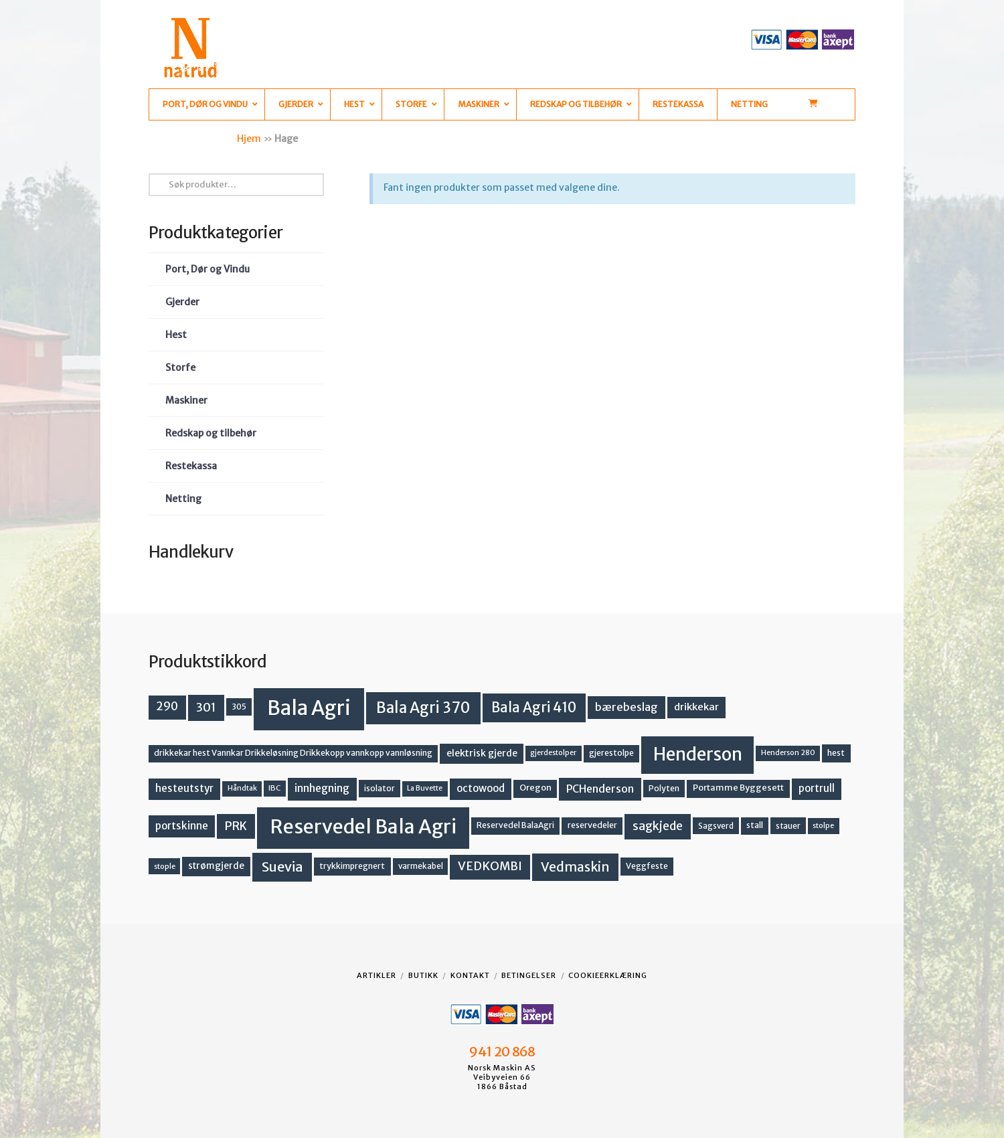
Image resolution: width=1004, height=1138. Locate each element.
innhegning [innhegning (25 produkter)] (322, 788)
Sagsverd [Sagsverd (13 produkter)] (716, 826)
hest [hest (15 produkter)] (836, 753)
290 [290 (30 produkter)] (167, 706)
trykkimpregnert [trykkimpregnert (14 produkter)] (352, 866)
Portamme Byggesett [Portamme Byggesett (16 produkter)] (738, 787)
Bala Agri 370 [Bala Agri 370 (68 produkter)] (423, 707)
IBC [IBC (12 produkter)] (274, 788)
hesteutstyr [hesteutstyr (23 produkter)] (184, 788)
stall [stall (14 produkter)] (754, 825)
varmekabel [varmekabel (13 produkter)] (420, 866)
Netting (183, 499)
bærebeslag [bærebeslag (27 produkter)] (626, 707)
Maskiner (186, 400)
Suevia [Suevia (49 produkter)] (282, 866)
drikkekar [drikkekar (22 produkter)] (696, 706)
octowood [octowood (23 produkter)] (480, 788)
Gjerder (182, 302)
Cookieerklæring (607, 975)
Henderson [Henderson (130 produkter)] (697, 754)
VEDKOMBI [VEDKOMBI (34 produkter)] (490, 866)
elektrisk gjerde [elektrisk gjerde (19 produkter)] (481, 753)
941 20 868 (502, 1052)
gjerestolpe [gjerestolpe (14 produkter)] (611, 753)
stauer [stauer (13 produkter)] (788, 826)
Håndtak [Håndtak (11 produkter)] (242, 788)
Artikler (376, 975)
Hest (176, 335)
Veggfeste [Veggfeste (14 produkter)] (647, 866)
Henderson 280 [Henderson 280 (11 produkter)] (788, 752)
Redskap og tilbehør (210, 433)
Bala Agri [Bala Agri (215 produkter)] (309, 708)
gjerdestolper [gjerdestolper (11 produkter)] (553, 752)
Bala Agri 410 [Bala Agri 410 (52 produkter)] (533, 707)
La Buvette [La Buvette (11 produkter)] (424, 788)
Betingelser (528, 975)
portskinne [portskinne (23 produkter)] (181, 825)
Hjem (249, 139)
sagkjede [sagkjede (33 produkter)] (658, 826)
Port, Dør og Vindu (207, 269)
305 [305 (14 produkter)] (239, 707)
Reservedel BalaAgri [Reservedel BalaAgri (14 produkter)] (515, 825)
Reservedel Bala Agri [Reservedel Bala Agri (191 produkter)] (363, 827)
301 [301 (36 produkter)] (206, 707)
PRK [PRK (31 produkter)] (236, 826)
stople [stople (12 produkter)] (164, 866)
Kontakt (470, 975)
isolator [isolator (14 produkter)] (379, 788)
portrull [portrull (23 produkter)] (817, 788)
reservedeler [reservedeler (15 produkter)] (592, 825)
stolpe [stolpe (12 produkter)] (823, 825)
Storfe (180, 367)
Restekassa (191, 466)
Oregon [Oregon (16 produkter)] (535, 787)
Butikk (423, 975)
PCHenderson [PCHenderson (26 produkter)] (600, 788)
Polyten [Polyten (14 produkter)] (664, 788)
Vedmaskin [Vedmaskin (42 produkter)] (575, 867)
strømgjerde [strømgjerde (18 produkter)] (216, 866)
